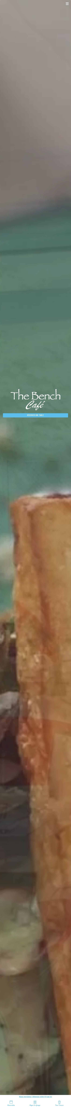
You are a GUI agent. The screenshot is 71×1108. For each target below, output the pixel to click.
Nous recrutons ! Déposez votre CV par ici (35, 1097)
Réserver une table (35, 415)
